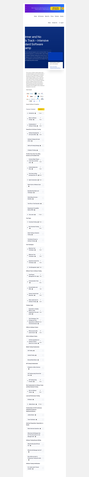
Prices (52, 16)
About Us (47, 16)
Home (35, 16)
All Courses (41, 16)
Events (61, 16)
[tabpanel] (35, 88)
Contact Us (54, 22)
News (49, 22)
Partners (57, 16)
